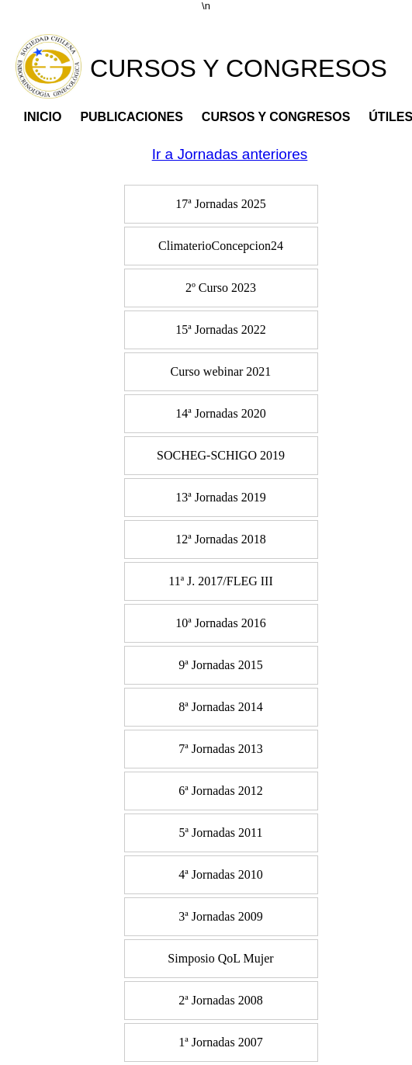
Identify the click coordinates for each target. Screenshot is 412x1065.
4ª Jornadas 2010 (220, 874)
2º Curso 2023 (220, 287)
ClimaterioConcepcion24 (220, 245)
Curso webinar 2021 (221, 371)
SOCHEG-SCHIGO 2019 (221, 455)
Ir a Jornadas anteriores (230, 154)
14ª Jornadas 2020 (220, 413)
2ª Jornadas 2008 (220, 1000)
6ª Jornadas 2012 (220, 790)
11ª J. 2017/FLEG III (220, 581)
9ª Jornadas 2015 (220, 664)
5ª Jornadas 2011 (221, 832)
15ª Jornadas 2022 (220, 329)
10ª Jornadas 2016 (220, 623)
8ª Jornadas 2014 (220, 706)
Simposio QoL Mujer (220, 958)
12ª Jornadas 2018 (220, 539)
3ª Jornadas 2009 (220, 916)
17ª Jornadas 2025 (220, 203)
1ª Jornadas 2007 (220, 1042)
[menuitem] (221, 206)
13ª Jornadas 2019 (220, 497)
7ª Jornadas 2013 (220, 748)
